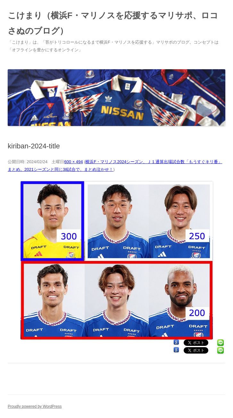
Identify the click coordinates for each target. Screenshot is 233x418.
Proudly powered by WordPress (35, 406)
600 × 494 (73, 161)
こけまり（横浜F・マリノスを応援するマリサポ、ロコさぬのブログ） (113, 23)
